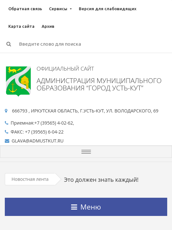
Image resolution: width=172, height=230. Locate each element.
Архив (48, 26)
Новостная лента (30, 179)
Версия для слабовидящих (107, 8)
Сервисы (58, 8)
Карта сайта (21, 26)
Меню (86, 206)
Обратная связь (25, 8)
